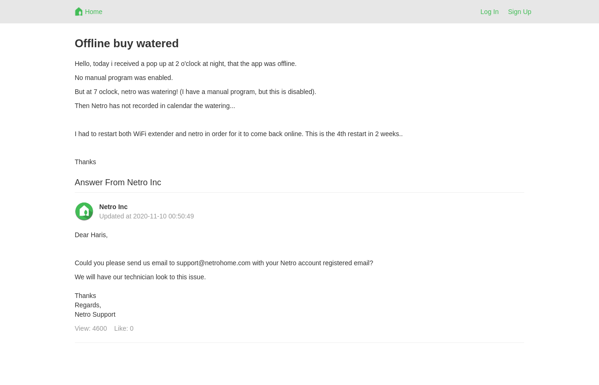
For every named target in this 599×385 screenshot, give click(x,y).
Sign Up (520, 11)
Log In (490, 11)
